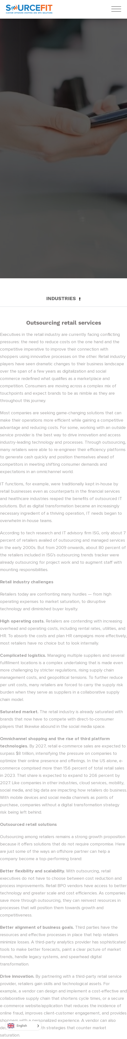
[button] (63, 298)
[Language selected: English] (23, 1025)
